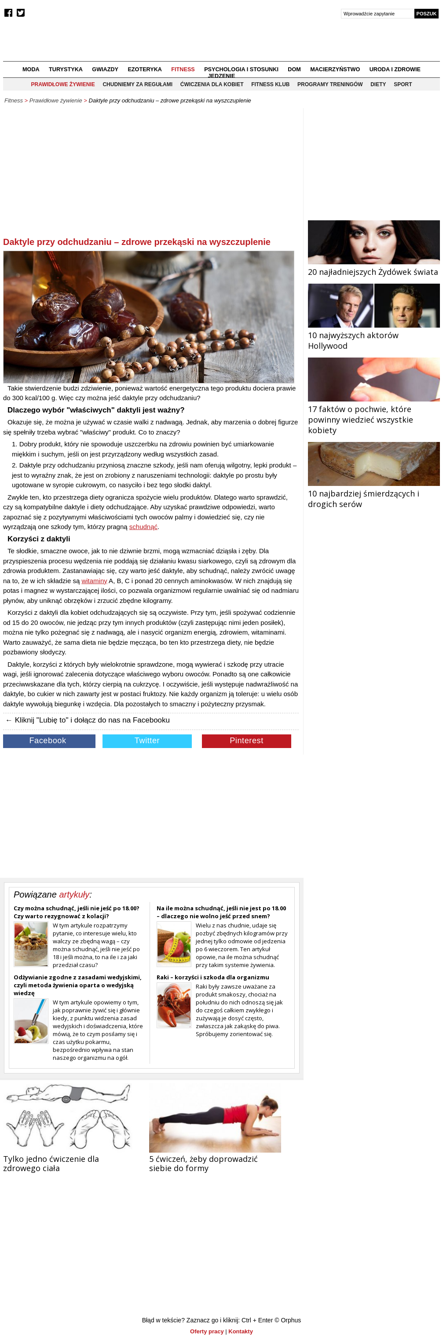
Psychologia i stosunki (241, 69)
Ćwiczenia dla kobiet (212, 84)
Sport (403, 84)
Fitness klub (270, 84)
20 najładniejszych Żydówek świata (374, 266)
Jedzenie (221, 76)
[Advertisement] (151, 174)
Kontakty (240, 1331)
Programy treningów (329, 84)
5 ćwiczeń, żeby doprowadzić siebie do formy (203, 1163)
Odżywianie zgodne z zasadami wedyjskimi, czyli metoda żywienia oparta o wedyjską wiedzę (78, 985)
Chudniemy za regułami (137, 84)
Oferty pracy (207, 1331)
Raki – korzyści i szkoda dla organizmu (213, 977)
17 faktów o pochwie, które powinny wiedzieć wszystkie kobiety (374, 414)
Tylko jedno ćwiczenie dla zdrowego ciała (51, 1163)
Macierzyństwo (335, 69)
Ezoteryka (145, 69)
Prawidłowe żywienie (63, 84)
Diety (378, 84)
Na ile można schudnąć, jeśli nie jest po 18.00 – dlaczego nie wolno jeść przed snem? (221, 912)
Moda (31, 69)
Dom (294, 69)
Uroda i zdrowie (395, 69)
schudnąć (143, 526)
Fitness (182, 69)
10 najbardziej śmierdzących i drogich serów (374, 493)
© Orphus (288, 1320)
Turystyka (66, 69)
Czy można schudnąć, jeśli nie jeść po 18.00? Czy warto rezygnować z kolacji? (76, 912)
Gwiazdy (105, 69)
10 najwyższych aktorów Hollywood (374, 335)
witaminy (94, 580)
